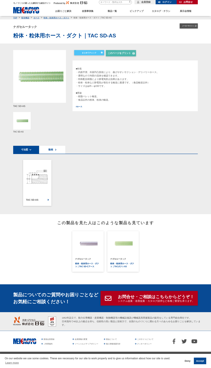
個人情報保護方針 (121, 344)
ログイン (167, 2)
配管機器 (25, 18)
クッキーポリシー (153, 344)
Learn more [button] (12, 362)
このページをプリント (119, 54)
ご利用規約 (49, 344)
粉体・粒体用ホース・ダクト (56, 18)
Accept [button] (200, 361)
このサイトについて (147, 339)
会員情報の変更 (83, 339)
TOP (15, 18)
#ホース (80, 107)
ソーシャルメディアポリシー (90, 344)
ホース (36, 18)
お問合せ (188, 2)
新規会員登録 (51, 339)
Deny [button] (187, 361)
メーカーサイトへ (185, 27)
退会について (113, 339)
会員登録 (146, 2)
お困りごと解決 (63, 11)
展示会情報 (185, 11)
